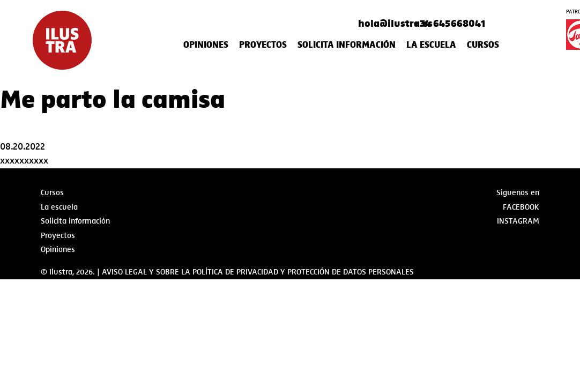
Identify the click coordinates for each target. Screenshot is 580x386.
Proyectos (263, 45)
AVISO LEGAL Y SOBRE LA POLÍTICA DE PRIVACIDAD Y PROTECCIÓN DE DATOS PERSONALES (258, 272)
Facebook (521, 207)
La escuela (431, 45)
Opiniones (205, 45)
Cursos (483, 45)
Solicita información (347, 45)
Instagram (518, 221)
